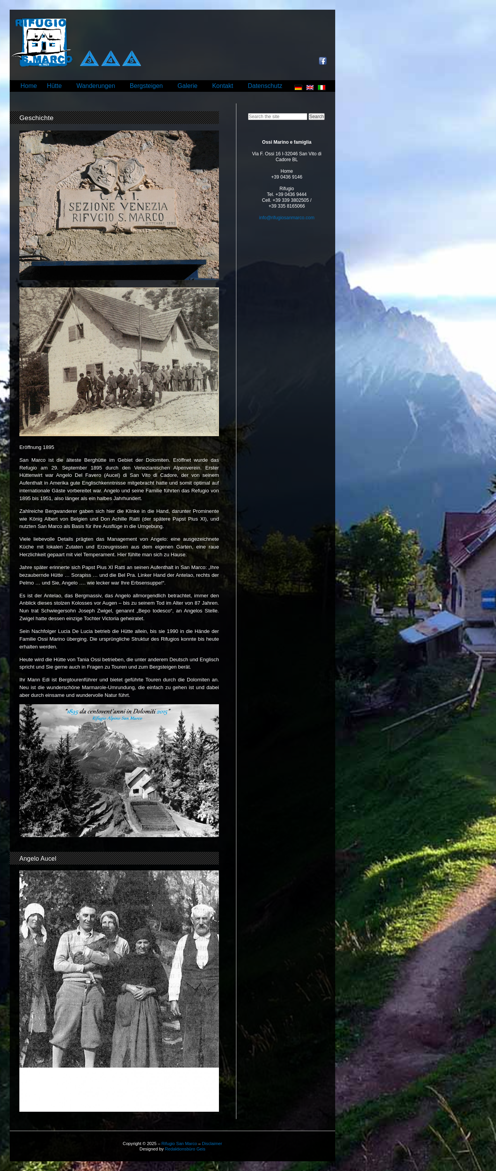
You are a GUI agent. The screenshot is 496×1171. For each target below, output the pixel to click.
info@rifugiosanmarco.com (287, 217)
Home (29, 86)
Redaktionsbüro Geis (185, 1149)
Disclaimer (212, 1143)
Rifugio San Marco (179, 1143)
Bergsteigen (146, 86)
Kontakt (222, 86)
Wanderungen (95, 86)
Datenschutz (265, 86)
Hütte (54, 86)
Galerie (187, 86)
